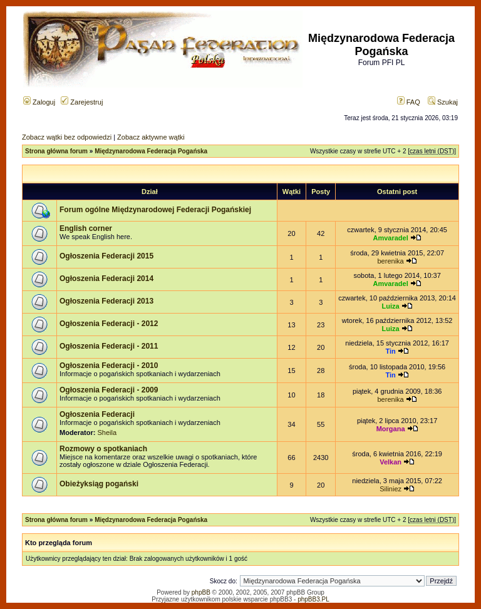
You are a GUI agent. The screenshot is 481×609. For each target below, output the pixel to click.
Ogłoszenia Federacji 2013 (106, 301)
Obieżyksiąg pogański (98, 483)
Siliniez (390, 489)
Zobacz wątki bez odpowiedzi (66, 137)
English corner (85, 228)
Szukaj (443, 102)
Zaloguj (39, 102)
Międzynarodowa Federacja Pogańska (151, 151)
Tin (390, 351)
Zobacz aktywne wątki (151, 137)
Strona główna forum (56, 151)
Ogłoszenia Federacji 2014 (106, 278)
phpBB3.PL (313, 599)
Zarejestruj (82, 102)
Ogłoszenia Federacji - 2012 (108, 323)
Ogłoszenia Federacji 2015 (106, 256)
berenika (391, 261)
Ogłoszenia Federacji (97, 414)
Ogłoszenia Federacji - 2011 (108, 346)
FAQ (408, 102)
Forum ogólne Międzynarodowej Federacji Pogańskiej (155, 209)
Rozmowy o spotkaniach (103, 448)
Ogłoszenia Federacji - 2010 (108, 365)
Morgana (390, 428)
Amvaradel (390, 238)
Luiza (391, 306)
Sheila (107, 432)
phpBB (201, 592)
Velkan (390, 462)
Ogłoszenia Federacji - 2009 (108, 390)
